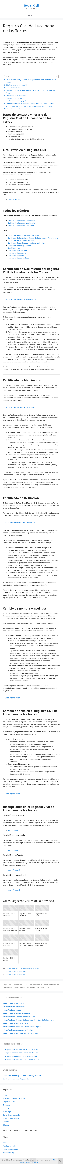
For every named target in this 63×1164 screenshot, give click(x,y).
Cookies (6, 1121)
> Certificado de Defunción (13, 1010)
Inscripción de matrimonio (18, 253)
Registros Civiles (9, 1102)
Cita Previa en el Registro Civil (17, 85)
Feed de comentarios (11, 1149)
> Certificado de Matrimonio (14, 1007)
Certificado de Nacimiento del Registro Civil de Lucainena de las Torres (30, 91)
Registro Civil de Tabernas (15, 971)
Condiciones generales (11, 1115)
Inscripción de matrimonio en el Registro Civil (20, 1053)
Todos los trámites (13, 87)
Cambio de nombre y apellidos (17, 101)
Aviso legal (7, 1112)
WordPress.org (8, 1152)
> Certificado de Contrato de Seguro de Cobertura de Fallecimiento (28, 1020)
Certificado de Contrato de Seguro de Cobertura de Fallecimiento (33, 238)
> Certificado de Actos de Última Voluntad (19, 1017)
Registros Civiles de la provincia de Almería (22, 968)
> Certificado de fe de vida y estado (16, 1023)
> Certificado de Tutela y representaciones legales (22, 1026)
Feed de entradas (9, 1146)
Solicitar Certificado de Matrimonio (21, 223)
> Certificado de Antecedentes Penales (18, 1030)
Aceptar (35, 1162)
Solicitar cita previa (15, 200)
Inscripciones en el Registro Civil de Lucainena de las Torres (29, 106)
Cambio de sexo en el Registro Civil (16, 1079)
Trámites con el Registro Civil (14, 1098)
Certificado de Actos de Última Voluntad (23, 235)
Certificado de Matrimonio (16, 95)
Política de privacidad (11, 1118)
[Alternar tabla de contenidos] (56, 76)
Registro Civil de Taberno (15, 974)
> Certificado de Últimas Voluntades (17, 1013)
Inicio (5, 1095)
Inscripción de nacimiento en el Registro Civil (20, 1049)
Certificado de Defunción (15, 98)
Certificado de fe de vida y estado (21, 240)
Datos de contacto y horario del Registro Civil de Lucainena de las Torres (31, 80)
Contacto (6, 1108)
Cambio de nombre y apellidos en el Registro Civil (22, 1075)
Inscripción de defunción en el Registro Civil (20, 1056)
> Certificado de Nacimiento (13, 1003)
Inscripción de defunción (17, 255)
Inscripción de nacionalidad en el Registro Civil (21, 1059)
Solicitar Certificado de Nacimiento (21, 220)
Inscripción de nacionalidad (18, 258)
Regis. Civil (31, 5)
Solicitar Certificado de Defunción (21, 225)
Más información (12, 697)
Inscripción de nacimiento (18, 250)
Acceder (6, 1142)
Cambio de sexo (14, 248)
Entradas (6, 1105)
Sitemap (6, 1125)
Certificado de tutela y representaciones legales (26, 243)
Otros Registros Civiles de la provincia (21, 109)
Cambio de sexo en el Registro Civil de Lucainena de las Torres (30, 103)
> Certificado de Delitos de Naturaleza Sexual (20, 1033)
